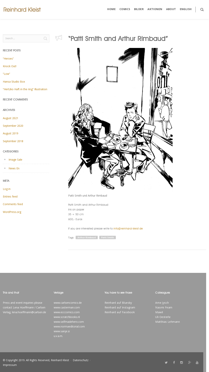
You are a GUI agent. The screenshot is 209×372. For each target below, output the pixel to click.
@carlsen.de (38, 312)
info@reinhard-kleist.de (128, 228)
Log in (6, 189)
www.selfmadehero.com (69, 321)
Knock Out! (9, 66)
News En (14, 168)
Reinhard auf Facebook (120, 312)
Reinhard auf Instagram (120, 307)
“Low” (6, 74)
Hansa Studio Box (14, 81)
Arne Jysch (162, 302)
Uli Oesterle (163, 317)
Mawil (159, 312)
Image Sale (15, 159)
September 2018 (13, 141)
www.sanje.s (61, 331)
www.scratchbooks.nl (67, 317)
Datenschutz (80, 360)
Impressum (10, 365)
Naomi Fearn (163, 307)
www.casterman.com (67, 307)
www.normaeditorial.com (69, 326)
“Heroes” (8, 58)
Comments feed (13, 204)
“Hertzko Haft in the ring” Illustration (25, 89)
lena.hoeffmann (21, 312)
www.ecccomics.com (67, 312)
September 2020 (13, 125)
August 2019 (10, 133)
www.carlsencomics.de (68, 302)
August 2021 (10, 118)
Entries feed (10, 196)
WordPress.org (12, 212)
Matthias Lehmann (167, 321)
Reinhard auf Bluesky (118, 302)
